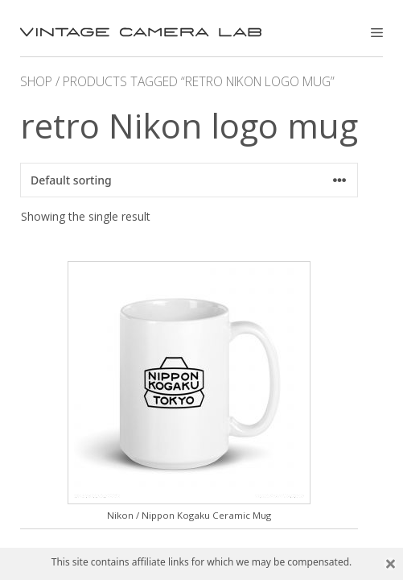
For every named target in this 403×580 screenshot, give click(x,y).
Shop (36, 81)
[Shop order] (189, 180)
